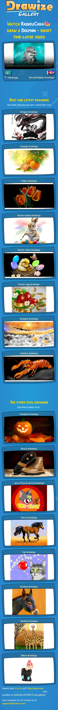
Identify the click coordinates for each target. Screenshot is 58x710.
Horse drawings (29, 517)
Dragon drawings (29, 112)
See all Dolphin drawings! (41, 77)
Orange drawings (29, 146)
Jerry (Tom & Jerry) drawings (29, 483)
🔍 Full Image (11, 77)
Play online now (35, 688)
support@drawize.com (13, 703)
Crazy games (39, 695)
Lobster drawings (29, 353)
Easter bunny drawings (29, 215)
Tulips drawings (29, 181)
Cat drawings (29, 552)
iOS (25, 695)
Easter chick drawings (29, 250)
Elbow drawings (29, 655)
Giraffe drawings (29, 621)
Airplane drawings (29, 319)
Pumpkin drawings (29, 414)
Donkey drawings (29, 586)
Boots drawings (29, 448)
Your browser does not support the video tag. (29, 55)
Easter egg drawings (29, 284)
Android (18, 695)
